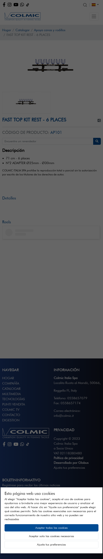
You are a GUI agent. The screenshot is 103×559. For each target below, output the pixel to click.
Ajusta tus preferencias (51, 544)
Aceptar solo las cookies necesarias (51, 536)
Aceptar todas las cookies (51, 527)
